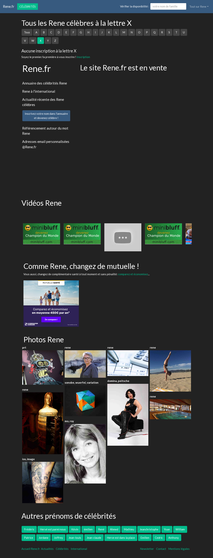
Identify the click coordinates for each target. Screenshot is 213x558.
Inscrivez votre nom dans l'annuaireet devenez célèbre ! (46, 116)
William (180, 529)
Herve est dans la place (121, 537)
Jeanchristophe (149, 529)
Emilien (144, 537)
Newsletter (147, 548)
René (101, 529)
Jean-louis (75, 537)
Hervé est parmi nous (53, 529)
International (79, 548)
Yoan (167, 529)
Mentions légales (179, 548)
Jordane (43, 537)
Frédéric (29, 529)
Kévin (74, 529)
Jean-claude (94, 537)
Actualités (47, 548)
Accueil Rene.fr (30, 548)
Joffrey (58, 537)
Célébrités (27, 6)
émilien (88, 529)
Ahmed (114, 529)
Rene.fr (8, 6)
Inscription (83, 57)
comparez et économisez (133, 274)
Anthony (173, 537)
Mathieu (129, 529)
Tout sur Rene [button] (197, 6)
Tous (27, 32)
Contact (161, 548)
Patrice (28, 537)
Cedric (159, 537)
